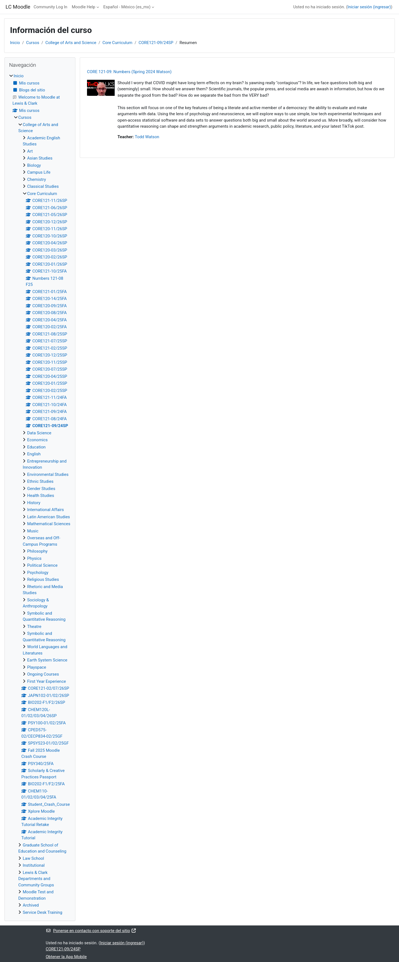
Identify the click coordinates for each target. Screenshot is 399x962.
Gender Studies (41, 488)
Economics (37, 439)
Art (30, 151)
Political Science (42, 565)
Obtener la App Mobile (66, 956)
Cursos (32, 42)
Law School (33, 858)
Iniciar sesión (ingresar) (369, 6)
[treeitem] (40, 494)
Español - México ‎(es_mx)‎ (127, 6)
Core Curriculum (117, 42)
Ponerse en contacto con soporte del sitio (91, 930)
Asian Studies (39, 158)
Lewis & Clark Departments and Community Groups (36, 878)
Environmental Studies (47, 474)
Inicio (15, 42)
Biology (34, 165)
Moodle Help (83, 6)
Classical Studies (43, 186)
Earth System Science (47, 660)
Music (33, 531)
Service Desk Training (42, 912)
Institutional (34, 865)
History (33, 502)
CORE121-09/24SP (156, 42)
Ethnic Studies (40, 481)
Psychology (37, 572)
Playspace (36, 667)
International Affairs (45, 509)
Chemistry (36, 179)
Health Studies (40, 495)
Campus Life (38, 172)
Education (36, 447)
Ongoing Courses (43, 674)
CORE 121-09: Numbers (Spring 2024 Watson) (129, 71)
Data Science (39, 432)
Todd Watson (147, 136)
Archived (31, 905)
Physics (34, 558)
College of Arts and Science (70, 42)
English (34, 454)
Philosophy (37, 551)
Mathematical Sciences (48, 523)
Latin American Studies (48, 516)
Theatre (34, 626)
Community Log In (50, 6)
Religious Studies (43, 579)
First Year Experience (46, 681)
